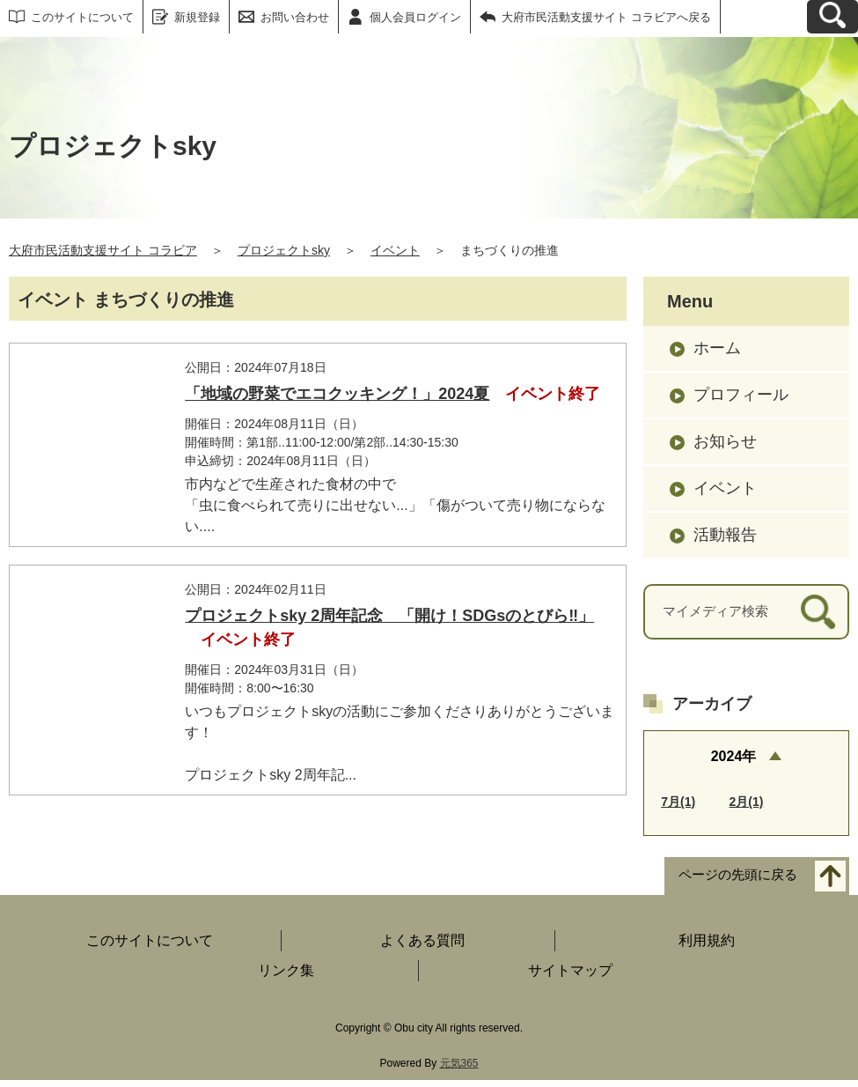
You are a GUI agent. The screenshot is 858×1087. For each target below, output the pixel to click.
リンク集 (286, 977)
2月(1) (747, 802)
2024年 (734, 756)
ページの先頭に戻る (737, 882)
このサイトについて (82, 17)
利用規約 (706, 947)
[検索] (818, 612)
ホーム (717, 348)
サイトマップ (570, 977)
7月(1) (678, 802)
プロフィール (740, 394)
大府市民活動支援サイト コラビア (103, 250)
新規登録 (197, 17)
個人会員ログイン (415, 17)
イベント (395, 250)
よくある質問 (422, 947)
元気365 (459, 1070)
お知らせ (725, 441)
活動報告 (725, 535)
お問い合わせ (294, 17)
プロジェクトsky (284, 250)
